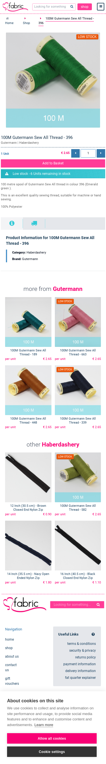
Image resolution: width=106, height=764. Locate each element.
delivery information (80, 671)
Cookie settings (52, 752)
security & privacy (82, 651)
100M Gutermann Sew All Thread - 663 (78, 352)
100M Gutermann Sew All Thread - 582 (78, 508)
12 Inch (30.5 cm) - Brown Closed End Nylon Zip (28, 508)
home (9, 639)
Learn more (43, 725)
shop (84, 7)
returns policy (85, 657)
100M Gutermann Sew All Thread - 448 (28, 420)
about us (12, 656)
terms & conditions (81, 644)
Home (9, 23)
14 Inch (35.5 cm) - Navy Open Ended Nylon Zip (28, 576)
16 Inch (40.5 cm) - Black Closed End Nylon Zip (77, 576)
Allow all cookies (52, 739)
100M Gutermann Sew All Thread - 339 (78, 420)
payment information (79, 664)
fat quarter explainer (80, 678)
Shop (26, 23)
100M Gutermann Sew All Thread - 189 (28, 352)
